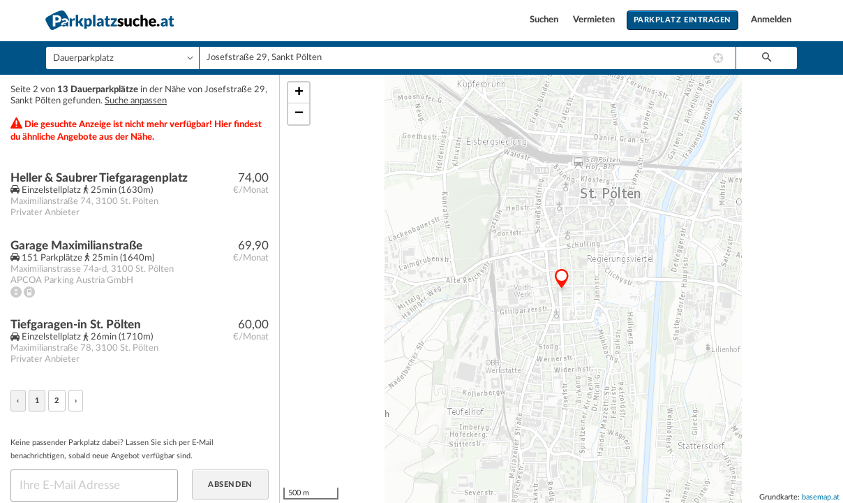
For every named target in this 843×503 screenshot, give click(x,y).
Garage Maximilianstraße (76, 246)
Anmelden (771, 19)
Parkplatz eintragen (682, 20)
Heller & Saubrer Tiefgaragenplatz (99, 178)
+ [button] (299, 92)
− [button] (299, 113)
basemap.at (821, 497)
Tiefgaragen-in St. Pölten (75, 324)
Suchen (545, 19)
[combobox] (467, 58)
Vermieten (595, 19)
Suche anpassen (136, 100)
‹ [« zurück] (18, 400)
